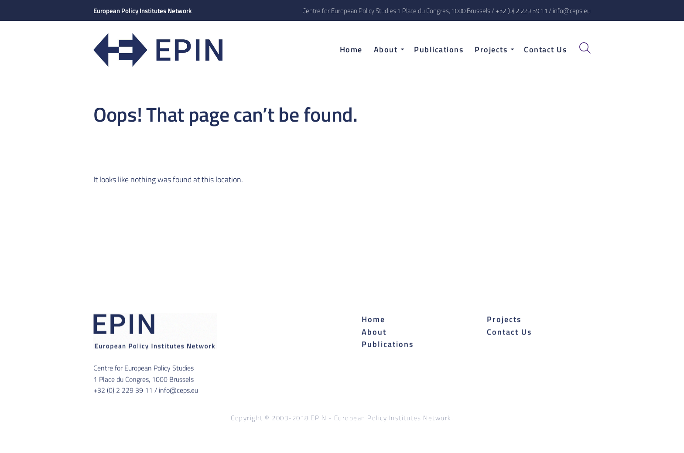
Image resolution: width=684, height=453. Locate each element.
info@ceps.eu (572, 11)
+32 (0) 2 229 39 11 (521, 11)
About (374, 331)
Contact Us (509, 331)
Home (373, 319)
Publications (388, 344)
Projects (504, 319)
